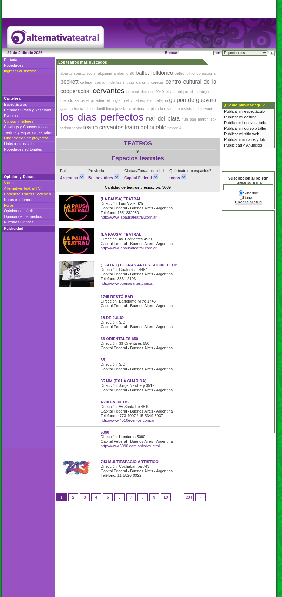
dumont (132, 92)
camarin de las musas (115, 82)
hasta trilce (83, 108)
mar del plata (163, 119)
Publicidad (233, 145)
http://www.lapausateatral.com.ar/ (129, 248)
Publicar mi (234, 111)
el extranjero (201, 92)
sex (213, 119)
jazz (118, 108)
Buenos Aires (104, 178)
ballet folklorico (154, 73)
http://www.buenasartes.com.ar (127, 283)
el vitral (132, 100)
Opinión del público (20, 211)
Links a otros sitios (19, 144)
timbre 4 (175, 128)
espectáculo (254, 111)
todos (177, 178)
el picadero (96, 100)
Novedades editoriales (23, 149)
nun (184, 119)
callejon (86, 82)
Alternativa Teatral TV (22, 188)
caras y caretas (149, 82)
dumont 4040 (152, 92)
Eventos (11, 115)
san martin (199, 119)
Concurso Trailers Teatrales (27, 194)
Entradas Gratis (17, 110)
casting (250, 117)
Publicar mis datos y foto (245, 139)
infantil (99, 108)
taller (262, 128)
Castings (11, 127)
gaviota (66, 108)
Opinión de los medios (23, 216)
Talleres (26, 121)
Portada (11, 60)
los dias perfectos (102, 117)
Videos (9, 183)
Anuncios (254, 145)
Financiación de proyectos (26, 138)
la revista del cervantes (196, 108)
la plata (153, 108)
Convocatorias (35, 127)
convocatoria (255, 123)
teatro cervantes (103, 127)
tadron (65, 128)
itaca (110, 108)
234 (189, 497)
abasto (66, 73)
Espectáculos (15, 104)
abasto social (84, 73)
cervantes (109, 90)
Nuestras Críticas (18, 222)
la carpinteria (134, 108)
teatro (77, 128)
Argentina (72, 178)
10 (165, 497)
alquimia (105, 73)
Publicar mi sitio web (241, 134)
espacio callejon (154, 100)
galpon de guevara (192, 100)
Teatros (10, 132)
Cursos (10, 121)
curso (249, 128)
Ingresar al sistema (20, 71)
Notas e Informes (18, 199)
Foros (9, 205)
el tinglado (116, 100)
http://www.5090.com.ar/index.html (130, 446)
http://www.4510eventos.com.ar (127, 420)
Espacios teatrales (36, 132)
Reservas (43, 110)
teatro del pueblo (145, 127)
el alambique (177, 92)
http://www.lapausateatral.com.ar (129, 217)
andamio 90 (124, 73)
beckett (69, 82)
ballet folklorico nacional (195, 73)
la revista (168, 108)
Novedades (14, 65)
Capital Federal (141, 178)
